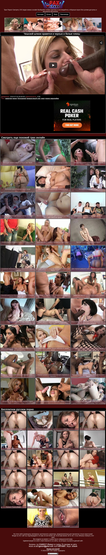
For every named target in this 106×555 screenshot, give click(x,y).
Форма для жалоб (53, 549)
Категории (40, 14)
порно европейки (52, 98)
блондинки (22, 98)
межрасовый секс (34, 98)
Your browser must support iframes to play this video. (53, 65)
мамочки (8, 98)
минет (15, 98)
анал (43, 98)
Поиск (55, 14)
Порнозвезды (64, 14)
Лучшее (48, 14)
